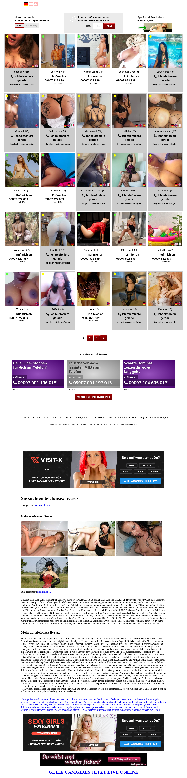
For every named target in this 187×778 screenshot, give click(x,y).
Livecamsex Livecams (48, 699)
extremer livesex (81, 710)
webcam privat (67, 707)
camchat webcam (115, 707)
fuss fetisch (133, 702)
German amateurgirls (61, 704)
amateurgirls (45, 704)
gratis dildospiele (124, 704)
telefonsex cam (149, 707)
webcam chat (38, 707)
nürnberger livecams (119, 699)
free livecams (103, 699)
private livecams (137, 699)
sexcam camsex (104, 710)
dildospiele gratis (141, 704)
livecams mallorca (68, 699)
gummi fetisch (145, 702)
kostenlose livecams (86, 699)
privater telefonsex (83, 707)
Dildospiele (77, 704)
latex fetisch (109, 702)
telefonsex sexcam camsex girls (146, 710)
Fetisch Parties (83, 702)
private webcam (52, 707)
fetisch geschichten (67, 702)
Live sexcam (34, 702)
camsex (92, 710)
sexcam (24, 702)
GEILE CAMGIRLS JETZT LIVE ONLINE (93, 772)
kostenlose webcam (133, 707)
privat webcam (99, 707)
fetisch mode (121, 702)
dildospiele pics (108, 704)
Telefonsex (26, 707)
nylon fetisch (96, 702)
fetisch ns (52, 702)
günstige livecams (29, 699)
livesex (32, 710)
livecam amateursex (63, 710)
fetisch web (33, 704)
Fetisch (44, 702)
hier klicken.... (44, 592)
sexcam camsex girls (121, 710)
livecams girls (152, 699)
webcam (153, 704)
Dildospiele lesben (91, 704)
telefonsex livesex (42, 505)
